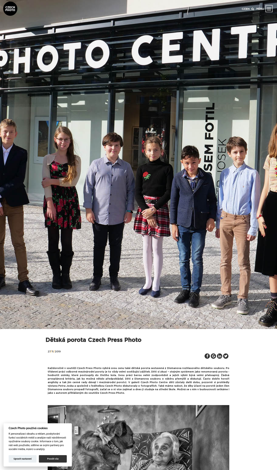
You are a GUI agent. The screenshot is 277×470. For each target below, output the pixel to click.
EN (248, 9)
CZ (243, 9)
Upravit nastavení (23, 458)
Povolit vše (52, 458)
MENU (260, 9)
